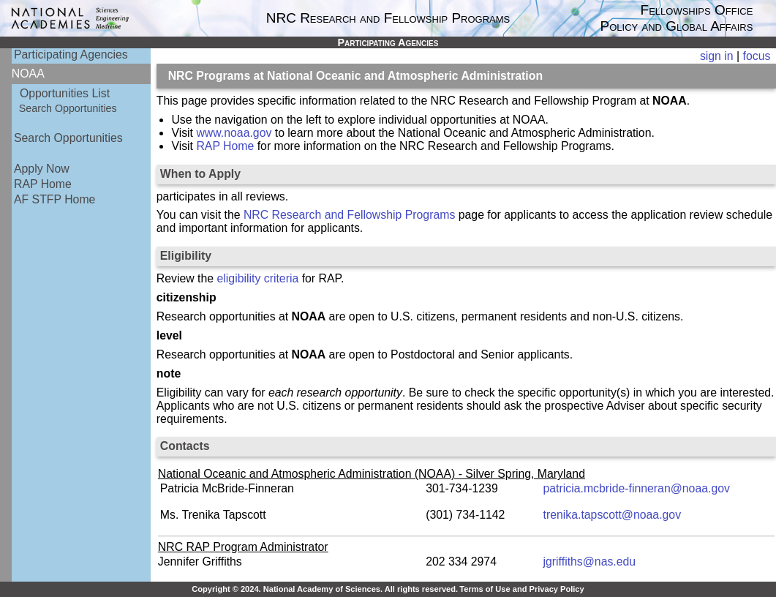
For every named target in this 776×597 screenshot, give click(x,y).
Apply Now (41, 168)
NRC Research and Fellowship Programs (349, 215)
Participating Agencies (71, 54)
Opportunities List (65, 93)
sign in (717, 56)
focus (757, 56)
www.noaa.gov (233, 133)
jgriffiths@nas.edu (589, 561)
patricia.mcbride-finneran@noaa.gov (636, 488)
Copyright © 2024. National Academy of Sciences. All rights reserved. (325, 589)
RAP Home (43, 184)
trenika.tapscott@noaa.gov (612, 514)
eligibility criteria (258, 278)
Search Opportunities (68, 108)
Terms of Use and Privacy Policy (521, 589)
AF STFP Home (54, 199)
